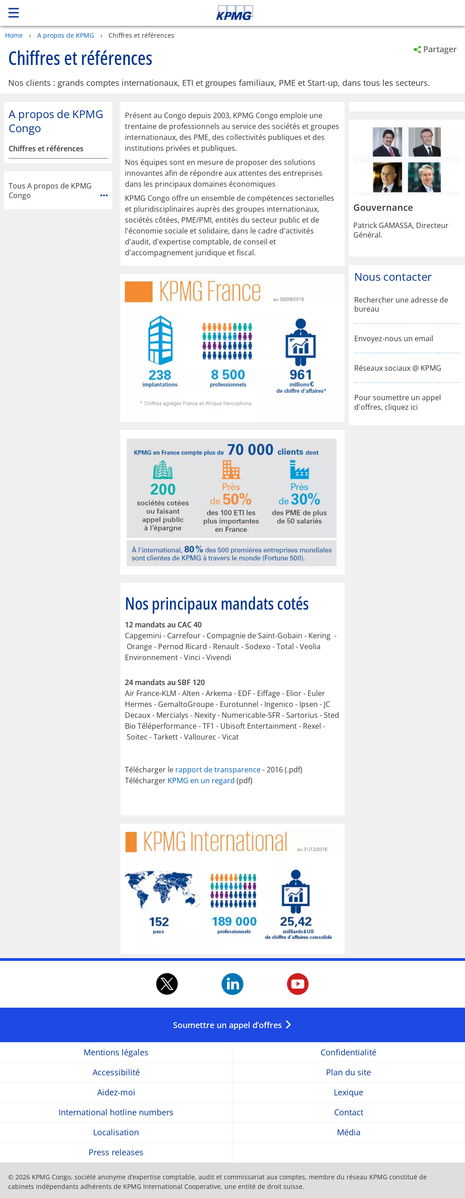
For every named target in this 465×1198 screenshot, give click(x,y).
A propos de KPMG (65, 35)
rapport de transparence (218, 770)
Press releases (116, 1152)
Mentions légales (116, 1052)
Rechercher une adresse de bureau (401, 304)
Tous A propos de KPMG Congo (58, 190)
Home (14, 35)
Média (349, 1132)
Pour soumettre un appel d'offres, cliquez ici (397, 402)
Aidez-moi (116, 1092)
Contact (348, 1112)
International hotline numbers (116, 1112)
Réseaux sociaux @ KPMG (397, 368)
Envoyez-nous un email (393, 338)
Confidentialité (348, 1052)
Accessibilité (116, 1072)
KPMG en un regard (201, 780)
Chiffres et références (46, 149)
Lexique (348, 1092)
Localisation (116, 1132)
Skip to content (326, 13)
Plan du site (348, 1072)
